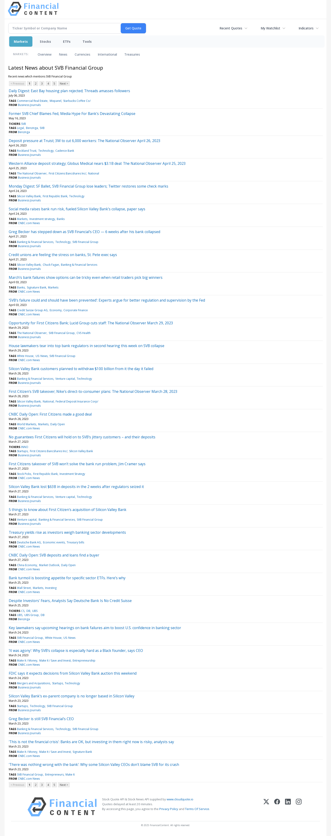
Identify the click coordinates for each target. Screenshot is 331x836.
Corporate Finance (75, 310)
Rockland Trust (26, 151)
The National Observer (32, 173)
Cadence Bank (64, 151)
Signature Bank (36, 287)
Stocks (45, 41)
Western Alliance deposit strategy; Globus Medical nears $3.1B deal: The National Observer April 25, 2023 (97, 163)
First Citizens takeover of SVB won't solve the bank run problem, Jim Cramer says (77, 463)
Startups (22, 451)
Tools (87, 41)
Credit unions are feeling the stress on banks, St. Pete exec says (63, 254)
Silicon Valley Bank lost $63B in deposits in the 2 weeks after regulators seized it (76, 486)
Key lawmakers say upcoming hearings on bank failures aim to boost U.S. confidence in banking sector (95, 627)
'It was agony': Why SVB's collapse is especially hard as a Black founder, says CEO (76, 650)
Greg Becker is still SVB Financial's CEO (41, 718)
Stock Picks (24, 474)
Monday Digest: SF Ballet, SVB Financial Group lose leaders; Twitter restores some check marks (88, 186)
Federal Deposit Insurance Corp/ (77, 401)
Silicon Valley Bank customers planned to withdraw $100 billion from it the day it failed (81, 368)
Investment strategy (42, 219)
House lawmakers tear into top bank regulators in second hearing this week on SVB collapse (86, 345)
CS (22, 611)
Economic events (54, 542)
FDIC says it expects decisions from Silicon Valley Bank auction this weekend (73, 673)
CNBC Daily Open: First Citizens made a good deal (50, 414)
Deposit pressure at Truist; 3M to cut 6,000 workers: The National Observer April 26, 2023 (84, 140)
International (107, 54)
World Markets (26, 424)
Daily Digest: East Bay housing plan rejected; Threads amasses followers (69, 90)
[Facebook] (277, 807)
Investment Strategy (72, 474)
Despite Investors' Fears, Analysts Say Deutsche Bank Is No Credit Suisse (70, 600)
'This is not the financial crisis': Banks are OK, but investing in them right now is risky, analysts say (91, 741)
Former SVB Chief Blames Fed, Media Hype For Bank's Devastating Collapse (72, 113)
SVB (23, 124)
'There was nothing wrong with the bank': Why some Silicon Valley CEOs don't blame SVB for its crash (94, 764)
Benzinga (32, 128)
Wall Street (24, 588)
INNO (24, 447)
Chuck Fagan (51, 265)
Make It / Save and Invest (55, 660)
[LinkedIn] (288, 807)
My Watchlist (270, 28)
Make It (70, 774)
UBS (34, 611)
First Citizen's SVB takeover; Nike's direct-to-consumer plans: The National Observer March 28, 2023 (93, 391)
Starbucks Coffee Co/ (77, 101)
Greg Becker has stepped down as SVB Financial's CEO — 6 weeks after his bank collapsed (84, 231)
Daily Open (57, 424)
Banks (61, 219)
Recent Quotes (231, 28)
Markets (21, 41)
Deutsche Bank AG (29, 542)
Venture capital (65, 379)
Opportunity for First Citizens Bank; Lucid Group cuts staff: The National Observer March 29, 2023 (91, 322)
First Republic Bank (55, 196)
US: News (42, 356)
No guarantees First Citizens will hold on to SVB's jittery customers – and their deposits (82, 436)
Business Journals (29, 105)
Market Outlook (49, 565)
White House (25, 356)
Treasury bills (75, 542)
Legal (20, 128)
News (63, 54)
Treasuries (132, 54)
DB (28, 611)
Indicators (306, 28)
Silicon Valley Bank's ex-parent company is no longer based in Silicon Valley (71, 696)
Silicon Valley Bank (29, 196)
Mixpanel (55, 101)
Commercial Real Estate (32, 101)
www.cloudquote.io (180, 799)
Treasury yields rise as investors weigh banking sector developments (67, 532)
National (93, 173)
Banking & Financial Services (35, 242)
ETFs (67, 41)
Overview (44, 54)
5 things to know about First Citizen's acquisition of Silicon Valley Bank (67, 509)
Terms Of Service (197, 809)
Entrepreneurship (84, 660)
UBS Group (31, 615)
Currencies (82, 54)
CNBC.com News (29, 223)
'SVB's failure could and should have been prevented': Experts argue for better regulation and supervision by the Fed (107, 300)
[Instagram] (298, 807)
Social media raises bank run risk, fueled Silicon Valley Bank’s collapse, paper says (77, 208)
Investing (51, 588)
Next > (64, 84)
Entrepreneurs (54, 774)
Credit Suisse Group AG (32, 310)
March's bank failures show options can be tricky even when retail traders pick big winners (86, 277)
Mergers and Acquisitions (33, 683)
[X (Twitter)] (266, 807)
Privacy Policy (168, 809)
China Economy (27, 565)
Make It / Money (27, 660)
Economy (56, 310)
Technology (46, 151)
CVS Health (84, 333)
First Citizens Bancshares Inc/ (67, 173)
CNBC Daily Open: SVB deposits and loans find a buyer (54, 555)
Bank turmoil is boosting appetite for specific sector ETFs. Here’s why (67, 577)
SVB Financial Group (85, 242)
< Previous (17, 84)
